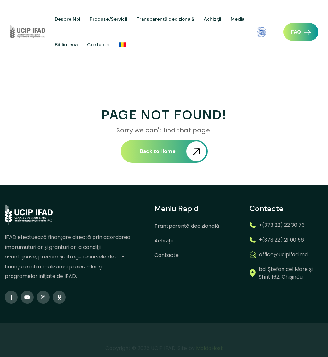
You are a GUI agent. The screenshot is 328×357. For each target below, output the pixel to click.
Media (237, 19)
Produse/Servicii (108, 19)
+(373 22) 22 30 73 (282, 225)
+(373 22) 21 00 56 (281, 239)
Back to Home (173, 151)
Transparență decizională (165, 19)
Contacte (98, 45)
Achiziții (212, 19)
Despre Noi (67, 19)
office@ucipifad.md (283, 254)
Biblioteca (66, 45)
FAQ (301, 31)
